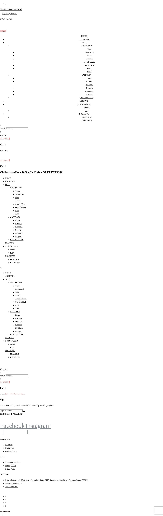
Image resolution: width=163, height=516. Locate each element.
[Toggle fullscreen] (4, 511)
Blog (86, 111)
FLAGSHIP (86, 117)
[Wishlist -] (3, 135)
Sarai (89, 55)
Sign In (5, 14)
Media (86, 107)
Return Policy (10, 469)
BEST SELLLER (86, 98)
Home (2, 394)
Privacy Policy (10, 466)
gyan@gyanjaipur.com (13, 483)
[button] (81, 125)
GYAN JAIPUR (6, 19)
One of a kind (89, 65)
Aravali (89, 59)
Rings (89, 78)
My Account (12, 14)
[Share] (6, 511)
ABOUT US (84, 39)
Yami (89, 72)
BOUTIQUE (84, 114)
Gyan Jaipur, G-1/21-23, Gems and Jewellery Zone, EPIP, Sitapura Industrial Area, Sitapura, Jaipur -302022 (46, 480)
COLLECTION (87, 46)
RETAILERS (87, 120)
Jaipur (89, 49)
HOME (84, 36)
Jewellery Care (11, 451)
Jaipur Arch (89, 52)
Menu (3, 31)
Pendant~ (89, 85)
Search (2, 129)
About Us (8, 445)
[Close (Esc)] (9, 511)
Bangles (89, 94)
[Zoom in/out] (1, 511)
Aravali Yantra (89, 62)
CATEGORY (87, 75)
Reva (89, 68)
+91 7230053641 (11, 487)
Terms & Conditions (13, 462)
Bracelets (89, 88)
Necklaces (89, 91)
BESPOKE (84, 101)
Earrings (89, 81)
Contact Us (9, 448)
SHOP (84, 42)
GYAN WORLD (84, 104)
